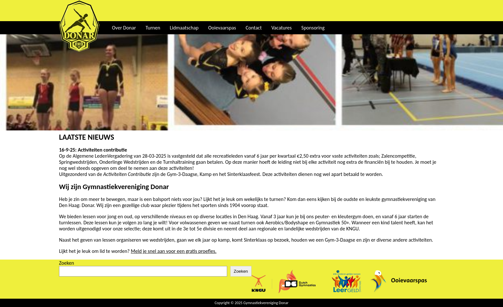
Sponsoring (312, 28)
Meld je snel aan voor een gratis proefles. (174, 251)
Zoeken (66, 263)
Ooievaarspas (222, 28)
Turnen (153, 28)
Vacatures (281, 28)
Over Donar (124, 28)
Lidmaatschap (184, 28)
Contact (254, 28)
